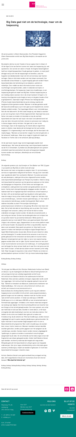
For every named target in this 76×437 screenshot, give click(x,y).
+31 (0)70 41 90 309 (9, 415)
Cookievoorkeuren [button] (27, 412)
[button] (2, 4)
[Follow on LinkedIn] (49, 410)
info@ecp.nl (6, 417)
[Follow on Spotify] (45, 410)
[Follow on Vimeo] (53, 410)
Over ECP (23, 405)
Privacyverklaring (26, 409)
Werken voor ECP (26, 407)
